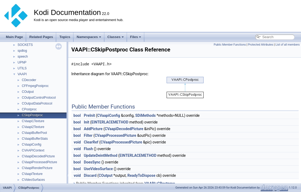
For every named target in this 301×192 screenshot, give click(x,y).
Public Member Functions (230, 44)
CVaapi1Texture (33, 121)
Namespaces (89, 37)
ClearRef (91, 142)
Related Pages (41, 37)
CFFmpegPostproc (35, 86)
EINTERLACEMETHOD (110, 122)
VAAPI (22, 74)
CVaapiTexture (32, 174)
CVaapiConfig (31, 144)
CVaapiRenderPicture (37, 168)
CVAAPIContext (33, 150)
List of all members (287, 44)
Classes (116, 37)
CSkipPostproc (32, 115)
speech (23, 56)
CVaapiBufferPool (34, 133)
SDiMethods (145, 115)
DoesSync (92, 162)
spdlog (22, 51)
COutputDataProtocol (37, 103)
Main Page (14, 37)
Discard (90, 175)
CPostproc (29, 109)
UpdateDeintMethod (100, 155)
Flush (88, 149)
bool (77, 115)
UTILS (22, 68)
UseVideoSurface (98, 169)
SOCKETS (25, 45)
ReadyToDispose (141, 175)
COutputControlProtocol (39, 97)
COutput (28, 92)
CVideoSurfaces (33, 180)
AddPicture (93, 129)
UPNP (22, 62)
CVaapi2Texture (33, 127)
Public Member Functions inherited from (124, 183)
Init (86, 122)
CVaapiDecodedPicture (38, 156)
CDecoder (29, 80)
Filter (88, 135)
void (77, 142)
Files (135, 37)
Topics (64, 37)
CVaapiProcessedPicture (39, 162)
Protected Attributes (260, 44)
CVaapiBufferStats (35, 139)
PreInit (89, 115)
